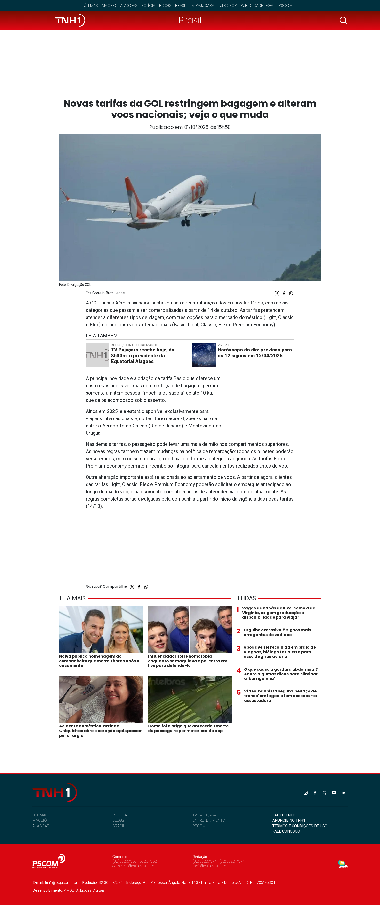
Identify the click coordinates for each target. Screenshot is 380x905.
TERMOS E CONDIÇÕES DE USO (299, 826)
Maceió (109, 5)
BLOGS (118, 820)
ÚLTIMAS (40, 815)
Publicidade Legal (258, 5)
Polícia (148, 5)
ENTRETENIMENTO (208, 820)
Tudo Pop (227, 5)
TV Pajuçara (202, 5)
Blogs (165, 5)
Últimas (91, 5)
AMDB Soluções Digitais (84, 890)
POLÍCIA (119, 815)
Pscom (286, 5)
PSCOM (199, 826)
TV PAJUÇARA (204, 815)
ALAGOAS (40, 826)
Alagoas (128, 5)
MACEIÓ (39, 820)
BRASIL (118, 826)
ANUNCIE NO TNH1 (288, 820)
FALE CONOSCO (286, 831)
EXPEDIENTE (283, 815)
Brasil (180, 5)
